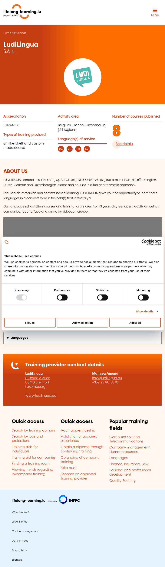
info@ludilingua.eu (107, 378)
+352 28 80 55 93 (105, 382)
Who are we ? (20, 512)
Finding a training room (31, 463)
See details (124, 144)
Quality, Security (122, 481)
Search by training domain (33, 430)
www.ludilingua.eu (40, 395)
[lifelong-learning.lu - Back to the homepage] (22, 12)
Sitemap (17, 560)
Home (7, 33)
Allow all (135, 322)
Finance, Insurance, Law (129, 464)
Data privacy (20, 540)
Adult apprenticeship (78, 430)
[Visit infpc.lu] (46, 502)
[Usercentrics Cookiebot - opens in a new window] (144, 242)
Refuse (30, 322)
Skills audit (69, 468)
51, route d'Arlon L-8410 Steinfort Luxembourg (37, 382)
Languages (19, 338)
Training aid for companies (33, 457)
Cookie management (25, 531)
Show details (144, 311)
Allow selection (82, 322)
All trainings (19, 33)
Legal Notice (19, 521)
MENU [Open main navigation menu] (155, 15)
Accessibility (19, 550)
